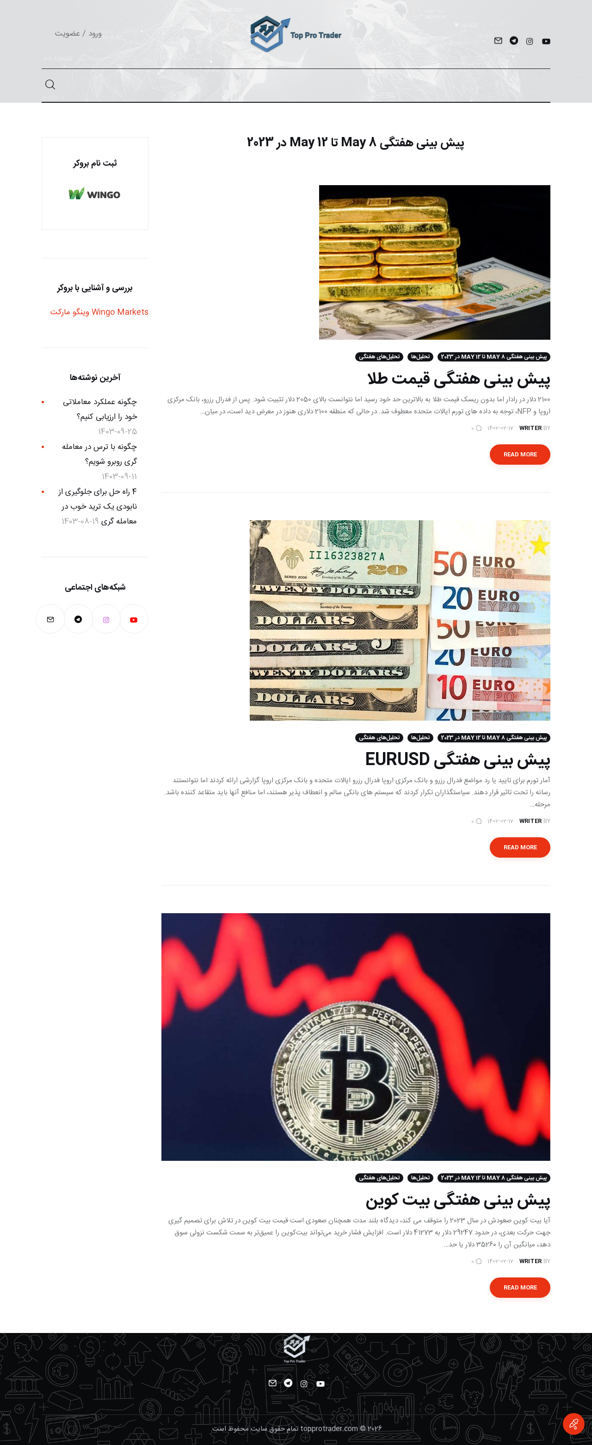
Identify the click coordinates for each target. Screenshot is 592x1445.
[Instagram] (530, 42)
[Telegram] (513, 42)
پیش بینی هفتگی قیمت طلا (458, 379)
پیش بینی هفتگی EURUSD (457, 760)
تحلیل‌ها (420, 356)
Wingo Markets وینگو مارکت (99, 312)
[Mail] (498, 42)
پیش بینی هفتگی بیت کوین (458, 1200)
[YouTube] (545, 42)
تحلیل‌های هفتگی (379, 356)
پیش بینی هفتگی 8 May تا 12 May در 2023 (494, 356)
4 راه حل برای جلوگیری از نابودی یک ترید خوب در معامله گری (98, 507)
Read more (520, 454)
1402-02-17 (500, 428)
